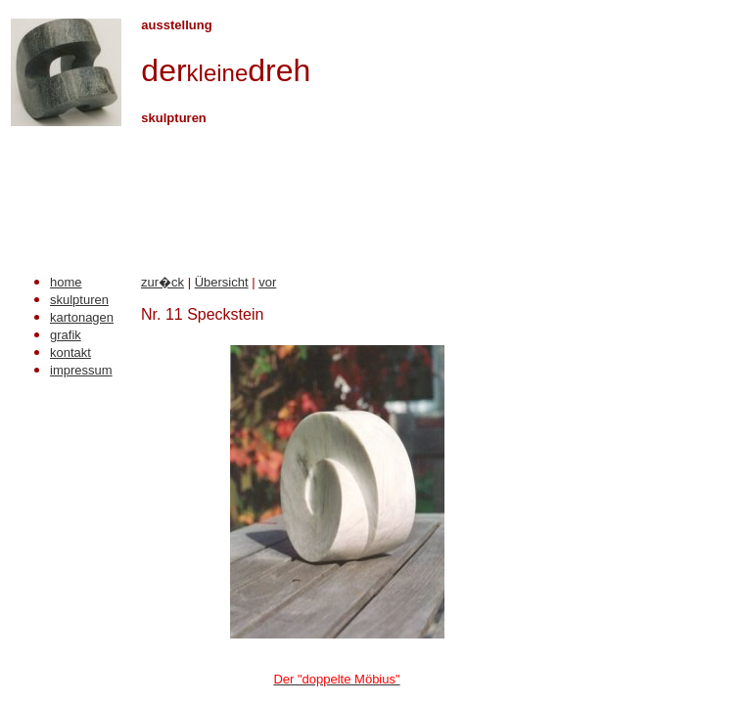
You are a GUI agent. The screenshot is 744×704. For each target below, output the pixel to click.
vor (267, 282)
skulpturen (79, 299)
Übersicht (222, 282)
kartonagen (82, 317)
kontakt (70, 352)
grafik (65, 335)
